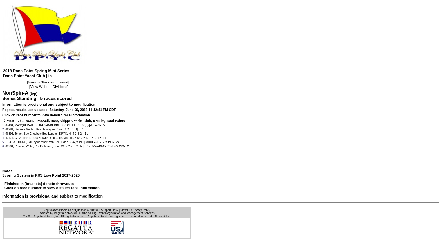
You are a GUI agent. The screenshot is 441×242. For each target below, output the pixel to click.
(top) (33, 94)
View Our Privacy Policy (135, 210)
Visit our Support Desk (104, 210)
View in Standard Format (48, 82)
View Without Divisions (48, 87)
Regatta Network (43, 216)
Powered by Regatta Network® (57, 213)
